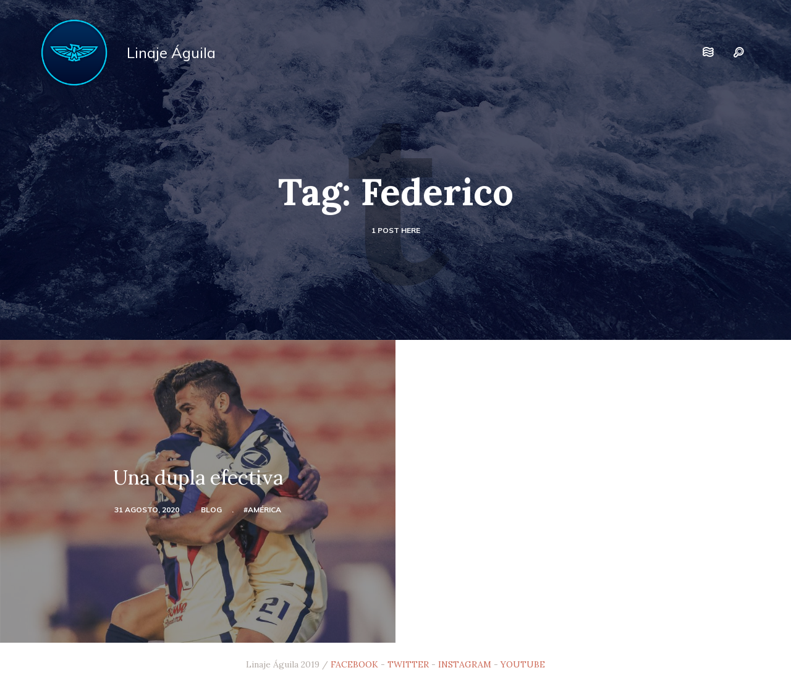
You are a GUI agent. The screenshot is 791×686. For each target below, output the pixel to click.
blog (211, 509)
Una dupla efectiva (198, 477)
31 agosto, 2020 (146, 509)
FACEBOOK (354, 664)
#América (262, 509)
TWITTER (408, 664)
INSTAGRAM (464, 664)
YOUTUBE (523, 664)
